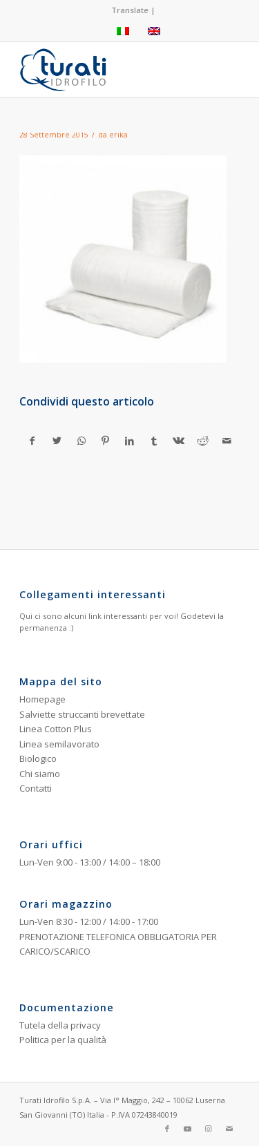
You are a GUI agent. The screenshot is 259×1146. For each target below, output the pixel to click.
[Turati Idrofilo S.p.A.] (107, 69)
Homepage (42, 699)
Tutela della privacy (60, 1025)
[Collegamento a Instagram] (208, 1128)
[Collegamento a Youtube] (188, 1128)
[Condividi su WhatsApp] (81, 441)
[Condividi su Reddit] (202, 441)
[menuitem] (133, 10)
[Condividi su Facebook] (32, 441)
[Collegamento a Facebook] (167, 1128)
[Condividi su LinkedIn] (130, 441)
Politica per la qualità (62, 1039)
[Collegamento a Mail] (229, 1128)
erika (118, 135)
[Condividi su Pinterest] (105, 441)
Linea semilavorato (59, 744)
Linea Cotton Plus (55, 729)
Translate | (133, 10)
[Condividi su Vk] (178, 441)
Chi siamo (39, 773)
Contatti (35, 788)
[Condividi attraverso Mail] (227, 441)
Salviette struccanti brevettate (82, 714)
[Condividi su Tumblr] (154, 441)
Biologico (38, 758)
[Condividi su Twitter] (56, 441)
